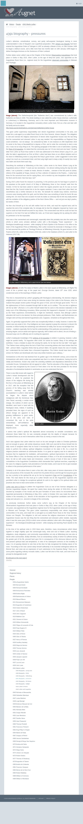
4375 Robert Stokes (19, 776)
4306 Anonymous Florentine (21, 611)
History (11, 24)
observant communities (60, 60)
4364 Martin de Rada (19, 753)
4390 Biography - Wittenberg (24, 696)
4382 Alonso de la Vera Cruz (22, 790)
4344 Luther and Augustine (23, 709)
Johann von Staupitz (62, 44)
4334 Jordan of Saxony (20, 674)
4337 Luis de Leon (18, 683)
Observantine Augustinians (61, 55)
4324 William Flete (18, 651)
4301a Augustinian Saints (21, 602)
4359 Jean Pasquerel (19, 741)
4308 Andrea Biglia (19, 614)
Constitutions (67, 496)
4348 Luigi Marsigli (18, 721)
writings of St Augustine (41, 338)
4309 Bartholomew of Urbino (22, 617)
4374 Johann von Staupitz (21, 773)
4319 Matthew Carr (19, 637)
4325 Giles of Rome (19, 654)
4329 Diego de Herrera (20, 666)
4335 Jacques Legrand (20, 677)
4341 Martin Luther (29, 24)
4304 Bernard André (19, 605)
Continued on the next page (16, 578)
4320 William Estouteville (20, 642)
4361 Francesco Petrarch (21, 747)
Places (12, 597)
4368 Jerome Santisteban (21, 759)
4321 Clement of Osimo (20, 640)
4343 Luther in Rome (22, 707)
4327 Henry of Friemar (20, 660)
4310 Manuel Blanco (19, 620)
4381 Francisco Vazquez (20, 787)
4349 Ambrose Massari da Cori (22, 724)
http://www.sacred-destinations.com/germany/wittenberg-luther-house (30, 128)
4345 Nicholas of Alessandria (22, 713)
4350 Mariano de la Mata (20, 727)
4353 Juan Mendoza (19, 736)
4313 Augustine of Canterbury (22, 625)
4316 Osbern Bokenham (20, 628)
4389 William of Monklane (21, 799)
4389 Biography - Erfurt (22, 693)
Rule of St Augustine (16, 149)
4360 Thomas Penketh (20, 744)
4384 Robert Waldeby (19, 793)
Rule (55, 496)
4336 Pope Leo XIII (19, 680)
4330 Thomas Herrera (19, 668)
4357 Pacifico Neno (19, 739)
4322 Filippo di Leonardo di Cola (23, 645)
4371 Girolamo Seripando (21, 767)
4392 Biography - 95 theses (23, 701)
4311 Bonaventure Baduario (21, 622)
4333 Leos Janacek (19, 671)
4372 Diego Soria (18, 770)
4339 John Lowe (18, 686)
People (18, 24)
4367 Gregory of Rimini (20, 756)
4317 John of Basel (19, 631)
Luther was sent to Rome (15, 507)
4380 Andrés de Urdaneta (21, 785)
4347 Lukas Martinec (19, 718)
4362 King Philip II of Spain (21, 750)
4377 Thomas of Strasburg (21, 779)
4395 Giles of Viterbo (19, 657)
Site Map (41, 818)
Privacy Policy (50, 818)
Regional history (15, 593)
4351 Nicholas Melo (19, 730)
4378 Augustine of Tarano (21, 782)
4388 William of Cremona (21, 796)
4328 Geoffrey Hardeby (20, 663)
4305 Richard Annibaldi (20, 608)
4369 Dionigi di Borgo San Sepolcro (24, 761)
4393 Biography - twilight (23, 704)
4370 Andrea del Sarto (20, 764)
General (12, 590)
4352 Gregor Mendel (19, 733)
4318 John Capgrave (19, 634)
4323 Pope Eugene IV (20, 648)
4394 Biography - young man (24, 691)
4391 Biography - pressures (23, 699)
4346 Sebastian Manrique (21, 715)
